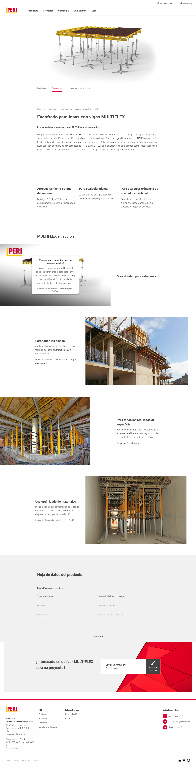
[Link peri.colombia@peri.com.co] (176, 721)
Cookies (36, 760)
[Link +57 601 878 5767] (176, 716)
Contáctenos (80, 10)
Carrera (68, 718)
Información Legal (12, 760)
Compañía (63, 10)
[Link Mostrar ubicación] (176, 727)
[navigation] (130, 666)
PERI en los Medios (73, 714)
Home (40, 109)
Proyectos (48, 10)
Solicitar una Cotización (48, 727)
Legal (94, 10)
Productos (51, 109)
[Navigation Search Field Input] (177, 10)
